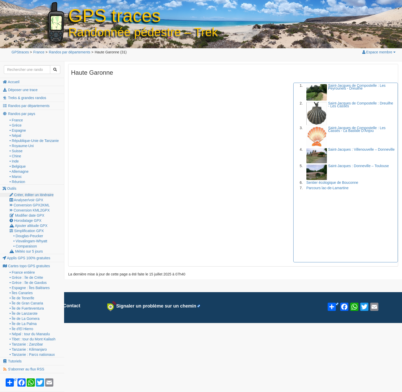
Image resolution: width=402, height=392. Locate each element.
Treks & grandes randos (24, 98)
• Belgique (17, 166)
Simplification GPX (26, 231)
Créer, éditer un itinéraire (31, 195)
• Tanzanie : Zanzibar (26, 344)
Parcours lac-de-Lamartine (327, 188)
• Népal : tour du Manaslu (29, 334)
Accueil (11, 82)
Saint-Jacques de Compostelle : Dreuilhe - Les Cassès (360, 104)
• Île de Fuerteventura (26, 308)
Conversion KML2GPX (29, 210)
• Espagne (17, 130)
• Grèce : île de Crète (26, 277)
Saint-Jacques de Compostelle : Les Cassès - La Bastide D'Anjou (357, 129)
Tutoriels (12, 361)
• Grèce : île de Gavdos (28, 283)
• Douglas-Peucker (28, 236)
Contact (68, 305)
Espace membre (379, 52)
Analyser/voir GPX (26, 200)
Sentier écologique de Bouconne (332, 182)
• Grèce (15, 125)
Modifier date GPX (26, 215)
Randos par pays (19, 114)
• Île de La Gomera (24, 319)
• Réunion (17, 182)
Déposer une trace (20, 90)
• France (16, 120)
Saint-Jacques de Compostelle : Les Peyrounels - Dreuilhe (357, 86)
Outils (9, 188)
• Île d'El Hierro (21, 329)
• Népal (15, 135)
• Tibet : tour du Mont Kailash (32, 339)
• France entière (22, 272)
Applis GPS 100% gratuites (26, 258)
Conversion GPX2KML (29, 205)
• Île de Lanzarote (23, 313)
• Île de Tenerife (21, 298)
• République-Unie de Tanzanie (34, 141)
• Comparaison (25, 246)
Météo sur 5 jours (26, 251)
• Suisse (16, 151)
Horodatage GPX (25, 220)
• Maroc (15, 177)
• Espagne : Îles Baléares (29, 288)
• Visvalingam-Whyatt (30, 241)
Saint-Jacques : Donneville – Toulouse (358, 166)
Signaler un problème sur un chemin (151, 306)
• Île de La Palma (23, 324)
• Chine (15, 156)
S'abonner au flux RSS (23, 369)
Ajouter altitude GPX (28, 226)
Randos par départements (26, 106)
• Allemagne (18, 171)
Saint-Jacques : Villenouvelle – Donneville (361, 149)
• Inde (14, 161)
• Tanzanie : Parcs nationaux (32, 354)
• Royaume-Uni (21, 146)
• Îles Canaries (21, 293)
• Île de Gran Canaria (26, 303)
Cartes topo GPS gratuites (26, 266)
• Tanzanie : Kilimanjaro (28, 349)
